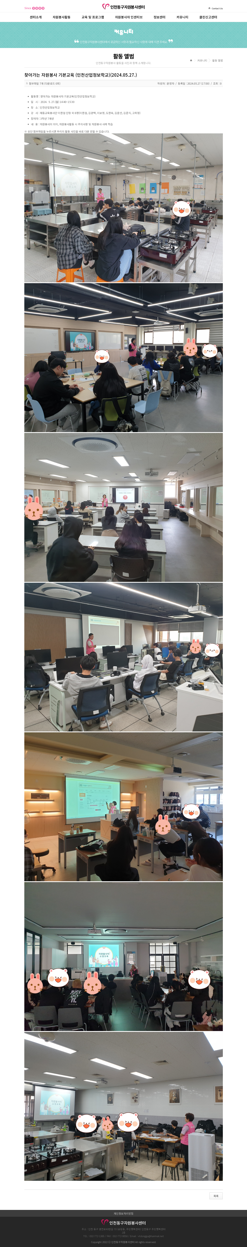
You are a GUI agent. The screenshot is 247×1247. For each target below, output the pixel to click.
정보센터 (159, 17)
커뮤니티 (182, 17)
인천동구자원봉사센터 (123, 7)
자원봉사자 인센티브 (129, 17)
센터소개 (36, 17)
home (209, 8)
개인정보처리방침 (124, 1213)
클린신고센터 (208, 17)
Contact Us (217, 8)
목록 (216, 1196)
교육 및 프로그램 (93, 17)
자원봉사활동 (61, 17)
